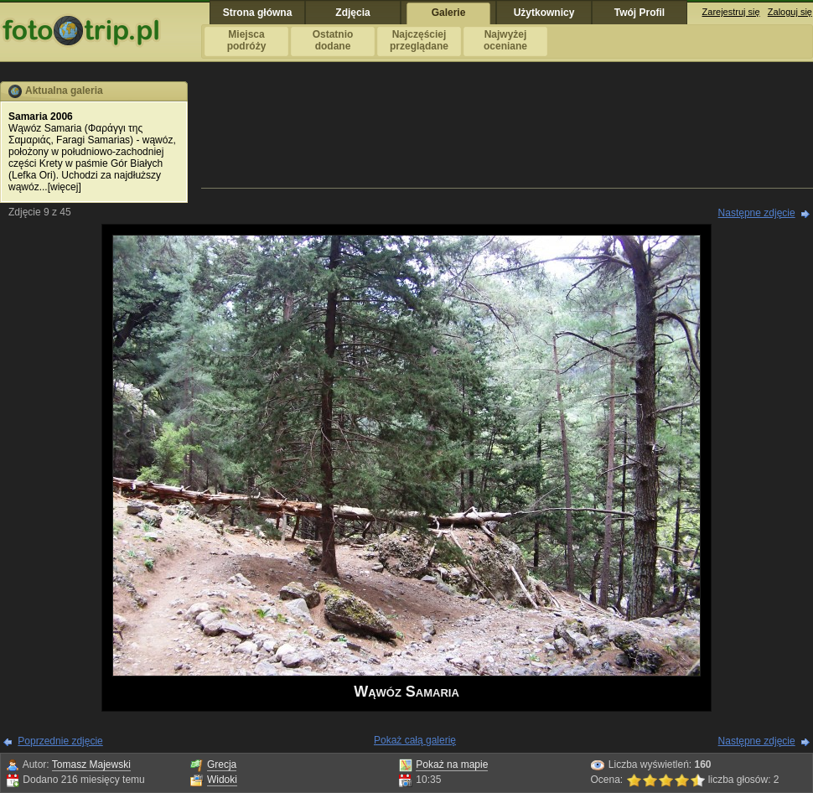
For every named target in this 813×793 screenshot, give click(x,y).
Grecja (221, 764)
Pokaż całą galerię (415, 740)
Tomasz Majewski (91, 764)
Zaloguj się (790, 12)
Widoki (222, 779)
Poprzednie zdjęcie (60, 741)
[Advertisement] (507, 133)
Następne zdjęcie (756, 213)
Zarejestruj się (731, 12)
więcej (64, 187)
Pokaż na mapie (452, 764)
